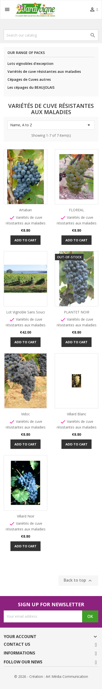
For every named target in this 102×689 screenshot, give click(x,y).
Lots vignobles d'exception (30, 63)
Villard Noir (25, 516)
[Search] (51, 35)
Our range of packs (26, 53)
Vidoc (25, 414)
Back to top (78, 580)
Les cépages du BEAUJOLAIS (30, 87)
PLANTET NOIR (76, 312)
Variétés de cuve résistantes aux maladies (44, 71)
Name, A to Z (51, 125)
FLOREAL (76, 210)
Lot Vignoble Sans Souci (25, 312)
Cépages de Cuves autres (29, 79)
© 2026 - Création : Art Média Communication (51, 676)
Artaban (25, 210)
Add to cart (25, 240)
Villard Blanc (76, 414)
